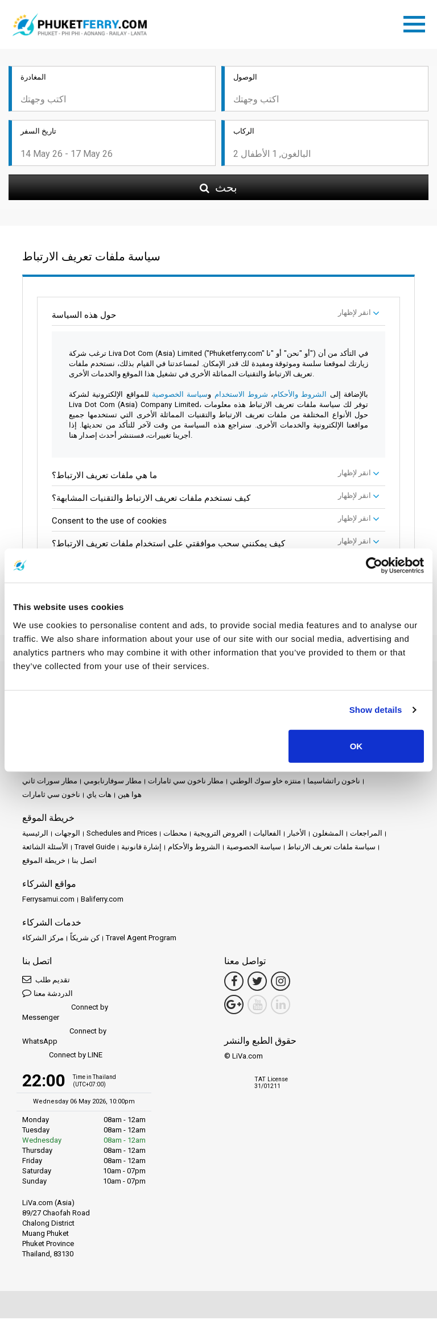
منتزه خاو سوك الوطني (265, 782)
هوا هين (130, 796)
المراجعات (366, 835)
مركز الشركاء (43, 939)
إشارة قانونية (141, 848)
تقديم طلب (46, 981)
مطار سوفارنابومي (113, 782)
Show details (375, 710)
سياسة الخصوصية (180, 396)
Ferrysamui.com (48, 900)
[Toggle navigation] (417, 23)
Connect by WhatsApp (64, 1037)
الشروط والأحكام (300, 396)
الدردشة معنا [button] (47, 994)
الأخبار (296, 835)
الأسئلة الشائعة (45, 848)
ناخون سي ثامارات (51, 796)
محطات (175, 835)
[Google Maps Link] (234, 1006)
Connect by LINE (62, 1057)
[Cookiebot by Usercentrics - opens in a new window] (374, 565)
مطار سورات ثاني (49, 782)
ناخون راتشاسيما (333, 782)
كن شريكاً (85, 939)
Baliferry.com (102, 900)
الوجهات (67, 835)
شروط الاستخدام (239, 396)
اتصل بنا (84, 862)
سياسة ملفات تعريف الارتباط (331, 848)
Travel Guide (95, 848)
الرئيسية (35, 835)
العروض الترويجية (220, 835)
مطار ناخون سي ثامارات (186, 782)
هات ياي (99, 796)
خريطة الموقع (43, 862)
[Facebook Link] (234, 983)
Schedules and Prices (121, 835)
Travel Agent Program (141, 939)
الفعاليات (267, 835)
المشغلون (328, 835)
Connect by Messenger (65, 1013)
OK (356, 745)
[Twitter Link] (257, 983)
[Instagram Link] (280, 983)
